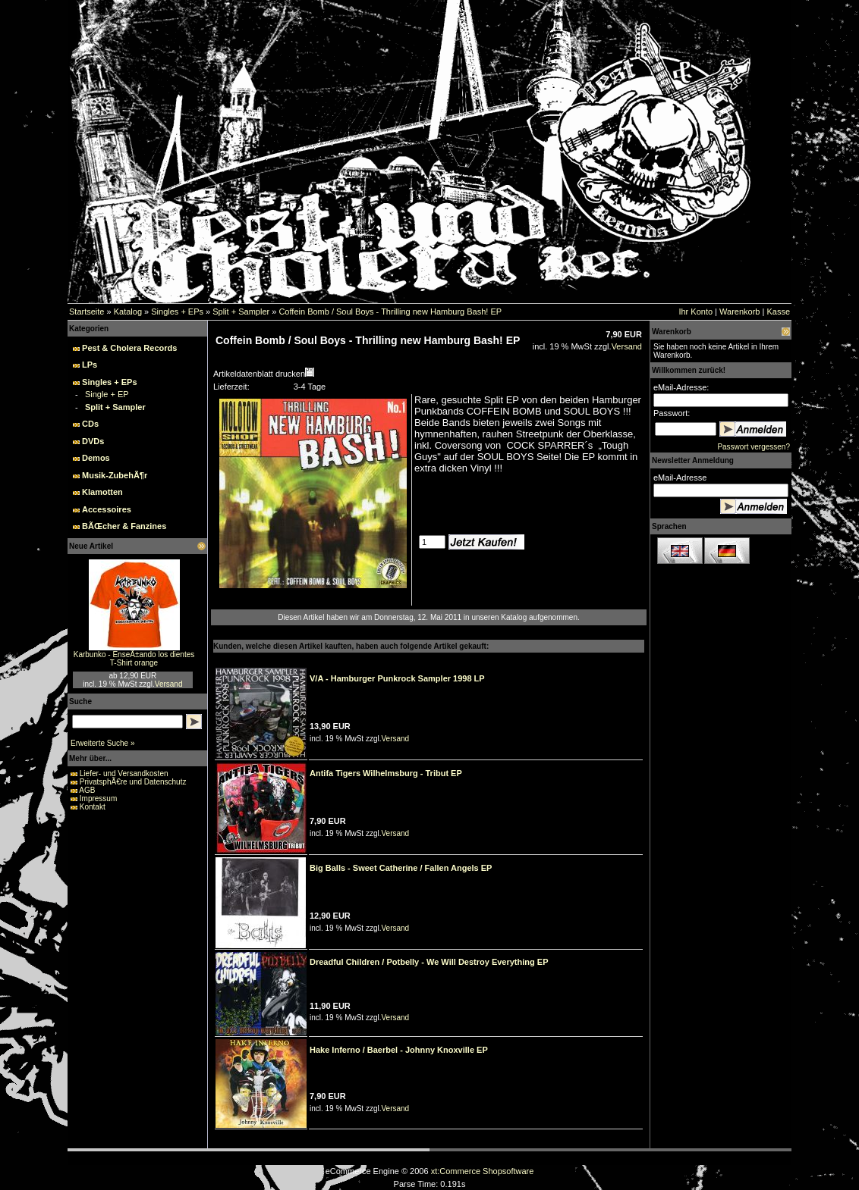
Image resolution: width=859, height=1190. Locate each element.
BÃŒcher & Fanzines (124, 526)
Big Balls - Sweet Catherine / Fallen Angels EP (401, 867)
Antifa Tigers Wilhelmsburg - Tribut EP (386, 773)
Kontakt (92, 807)
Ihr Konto (695, 311)
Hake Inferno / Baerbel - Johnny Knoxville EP (399, 1049)
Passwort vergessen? (753, 447)
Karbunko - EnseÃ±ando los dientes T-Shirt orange (134, 658)
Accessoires (106, 509)
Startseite (86, 311)
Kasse (778, 311)
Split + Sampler (240, 311)
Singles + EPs (177, 311)
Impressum (98, 798)
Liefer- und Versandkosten (124, 773)
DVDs (93, 441)
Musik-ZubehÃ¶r (114, 475)
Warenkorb (739, 311)
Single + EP (107, 394)
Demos (96, 457)
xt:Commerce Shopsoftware (482, 1171)
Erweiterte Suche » (103, 743)
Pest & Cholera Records (129, 347)
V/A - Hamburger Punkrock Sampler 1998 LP (397, 678)
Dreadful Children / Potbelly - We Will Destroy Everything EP (429, 961)
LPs (89, 364)
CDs (90, 423)
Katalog (128, 311)
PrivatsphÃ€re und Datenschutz (133, 782)
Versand (169, 684)
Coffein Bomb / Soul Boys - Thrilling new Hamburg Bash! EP (390, 311)
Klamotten (102, 491)
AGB (87, 790)
